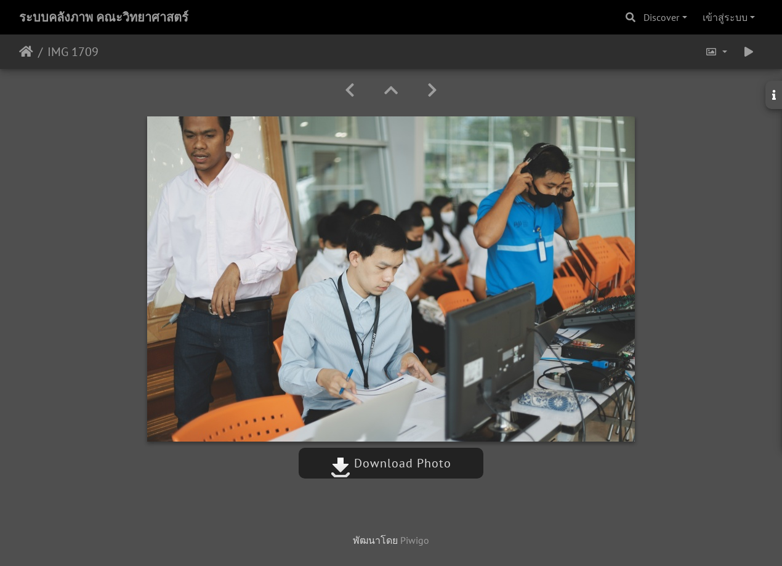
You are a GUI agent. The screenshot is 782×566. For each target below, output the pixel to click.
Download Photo (391, 463)
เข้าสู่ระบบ (725, 17)
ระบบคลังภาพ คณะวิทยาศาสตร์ (103, 17)
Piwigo (414, 540)
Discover (661, 17)
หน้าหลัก (26, 51)
